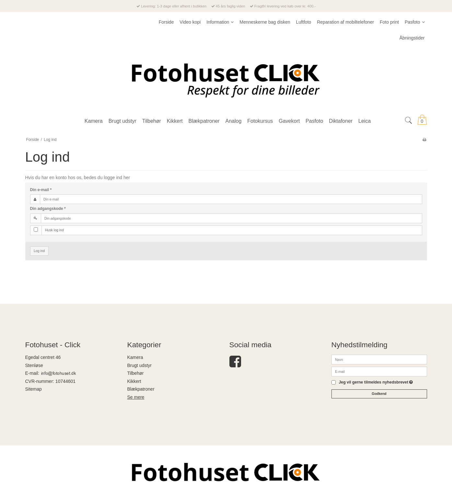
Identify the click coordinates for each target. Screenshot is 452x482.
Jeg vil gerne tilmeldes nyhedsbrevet (376, 382)
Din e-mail (41, 190)
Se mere (136, 397)
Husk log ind (54, 230)
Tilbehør (135, 373)
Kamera (135, 357)
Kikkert (134, 381)
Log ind (39, 251)
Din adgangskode (48, 208)
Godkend (379, 394)
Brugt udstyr (139, 365)
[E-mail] (379, 371)
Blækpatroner (141, 389)
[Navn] (379, 359)
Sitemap (33, 389)
